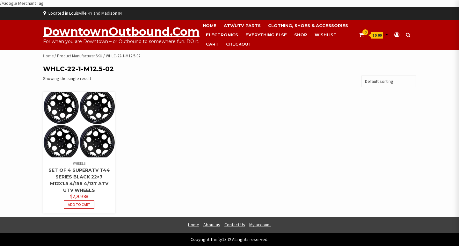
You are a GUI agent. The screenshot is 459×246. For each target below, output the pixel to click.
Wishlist (326, 34)
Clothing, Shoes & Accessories (308, 25)
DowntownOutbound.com (121, 32)
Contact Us (234, 225)
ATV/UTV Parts (242, 25)
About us (211, 225)
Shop (300, 34)
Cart (212, 44)
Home (209, 25)
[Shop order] (388, 81)
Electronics (222, 34)
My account (260, 225)
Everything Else (266, 34)
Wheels (79, 163)
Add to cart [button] (79, 204)
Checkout (238, 44)
